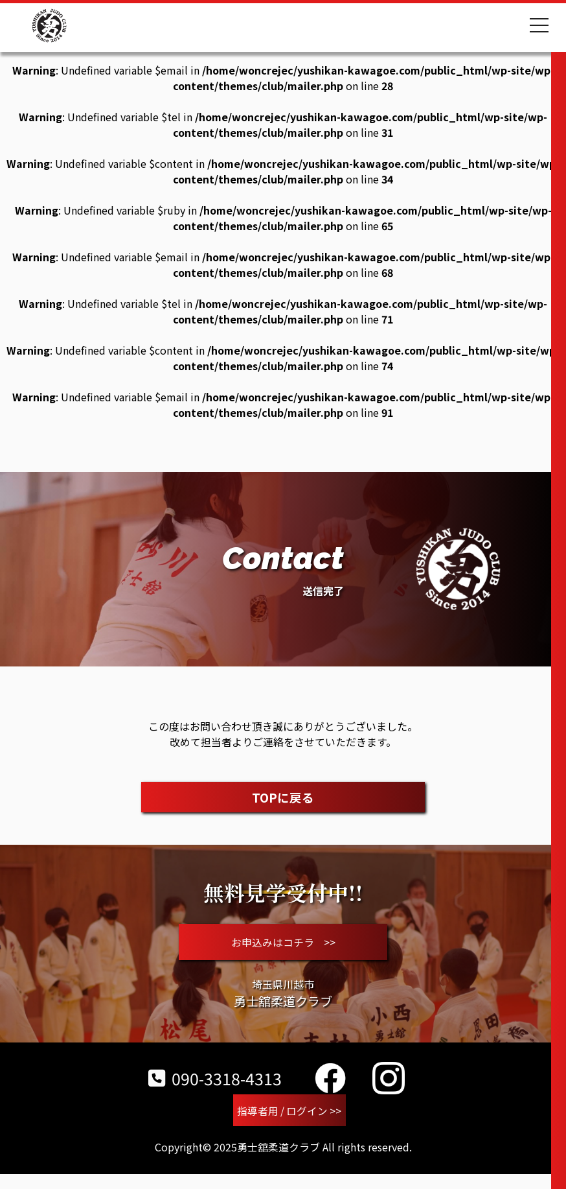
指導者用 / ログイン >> (289, 1123)
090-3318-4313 (215, 1089)
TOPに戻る (283, 797)
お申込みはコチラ (283, 948)
